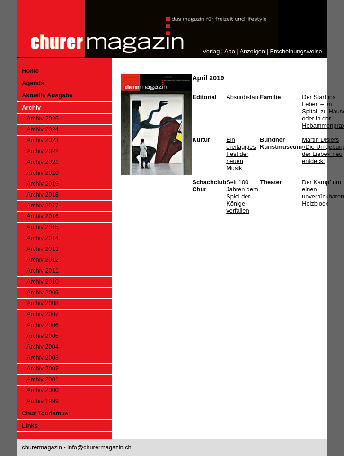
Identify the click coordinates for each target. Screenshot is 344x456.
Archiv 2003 (42, 357)
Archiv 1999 (42, 400)
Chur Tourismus (45, 413)
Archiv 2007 (42, 314)
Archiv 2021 (42, 161)
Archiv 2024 (42, 129)
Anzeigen (252, 51)
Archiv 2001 (42, 379)
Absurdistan (242, 97)
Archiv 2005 (42, 335)
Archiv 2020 (42, 172)
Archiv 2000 (42, 390)
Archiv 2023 (42, 140)
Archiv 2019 (42, 183)
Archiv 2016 (42, 216)
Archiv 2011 (42, 270)
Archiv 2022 (42, 151)
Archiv (31, 107)
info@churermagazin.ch (99, 447)
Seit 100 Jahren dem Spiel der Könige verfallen (242, 196)
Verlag (211, 51)
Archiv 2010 (42, 281)
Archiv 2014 (42, 237)
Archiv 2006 (42, 324)
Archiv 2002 (42, 368)
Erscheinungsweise (296, 51)
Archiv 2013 (42, 248)
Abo (229, 51)
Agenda (33, 82)
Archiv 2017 (42, 205)
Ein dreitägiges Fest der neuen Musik (241, 154)
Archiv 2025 (42, 118)
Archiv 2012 (42, 259)
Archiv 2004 (42, 346)
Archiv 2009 (42, 292)
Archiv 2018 (42, 194)
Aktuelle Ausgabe (47, 95)
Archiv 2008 (42, 303)
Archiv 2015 (42, 227)
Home (30, 70)
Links (29, 425)
